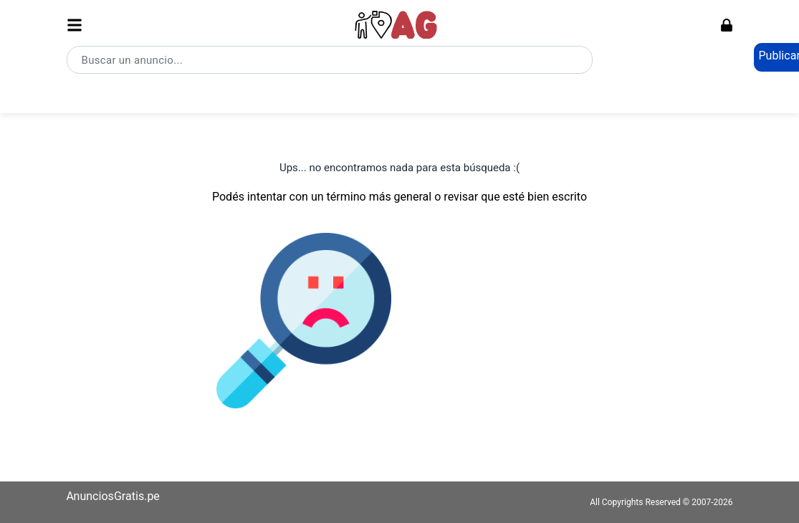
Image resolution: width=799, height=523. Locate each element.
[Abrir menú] (74, 25)
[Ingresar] (726, 25)
